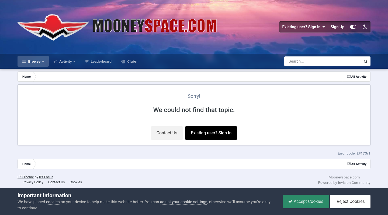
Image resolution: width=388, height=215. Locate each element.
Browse (34, 61)
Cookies (76, 182)
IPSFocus (46, 177)
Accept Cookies (305, 201)
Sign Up (337, 26)
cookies (53, 201)
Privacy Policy (32, 182)
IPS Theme (26, 177)
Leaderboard (101, 61)
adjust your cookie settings (183, 201)
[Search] (308, 61)
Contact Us (167, 132)
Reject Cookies (350, 201)
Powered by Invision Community (344, 182)
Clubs (131, 61)
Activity (65, 61)
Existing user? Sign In (303, 27)
